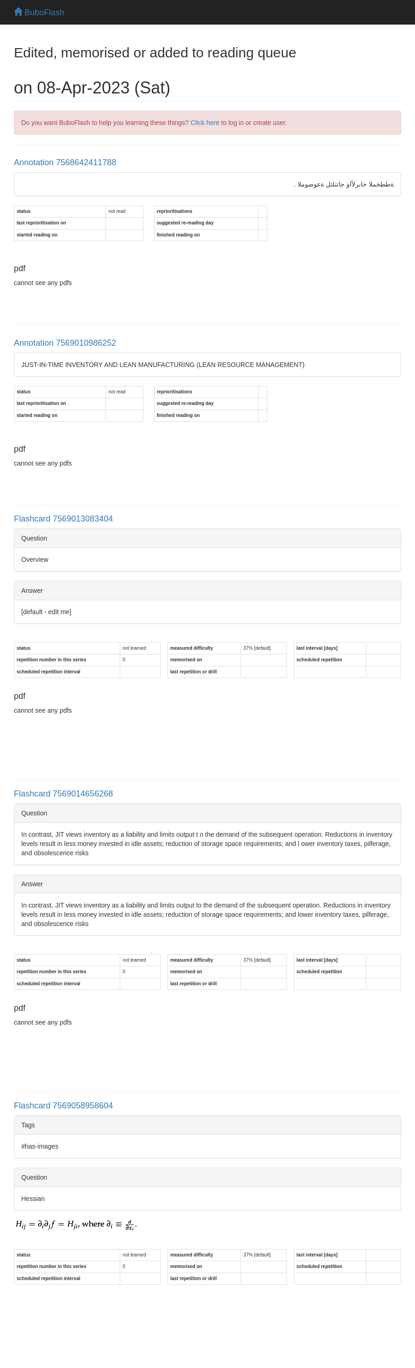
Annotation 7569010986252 (65, 343)
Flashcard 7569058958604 (63, 1105)
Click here (205, 122)
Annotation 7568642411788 (65, 162)
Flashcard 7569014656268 (63, 793)
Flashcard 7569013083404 (63, 518)
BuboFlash (39, 12)
